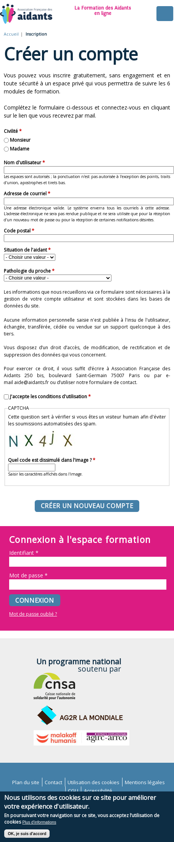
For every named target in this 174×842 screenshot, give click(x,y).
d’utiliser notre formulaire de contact (96, 382)
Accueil (11, 34)
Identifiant (24, 552)
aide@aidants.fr (31, 382)
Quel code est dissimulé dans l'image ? (51, 460)
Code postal (19, 230)
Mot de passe (28, 575)
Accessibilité (98, 790)
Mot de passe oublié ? (33, 614)
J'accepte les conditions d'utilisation (50, 396)
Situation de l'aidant (27, 250)
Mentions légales (145, 782)
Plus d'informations (39, 826)
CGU (73, 790)
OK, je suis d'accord (27, 837)
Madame (19, 149)
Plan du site (25, 782)
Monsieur (20, 140)
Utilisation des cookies (93, 782)
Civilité (13, 131)
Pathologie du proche (29, 271)
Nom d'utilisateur (24, 162)
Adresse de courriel (27, 193)
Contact (53, 782)
